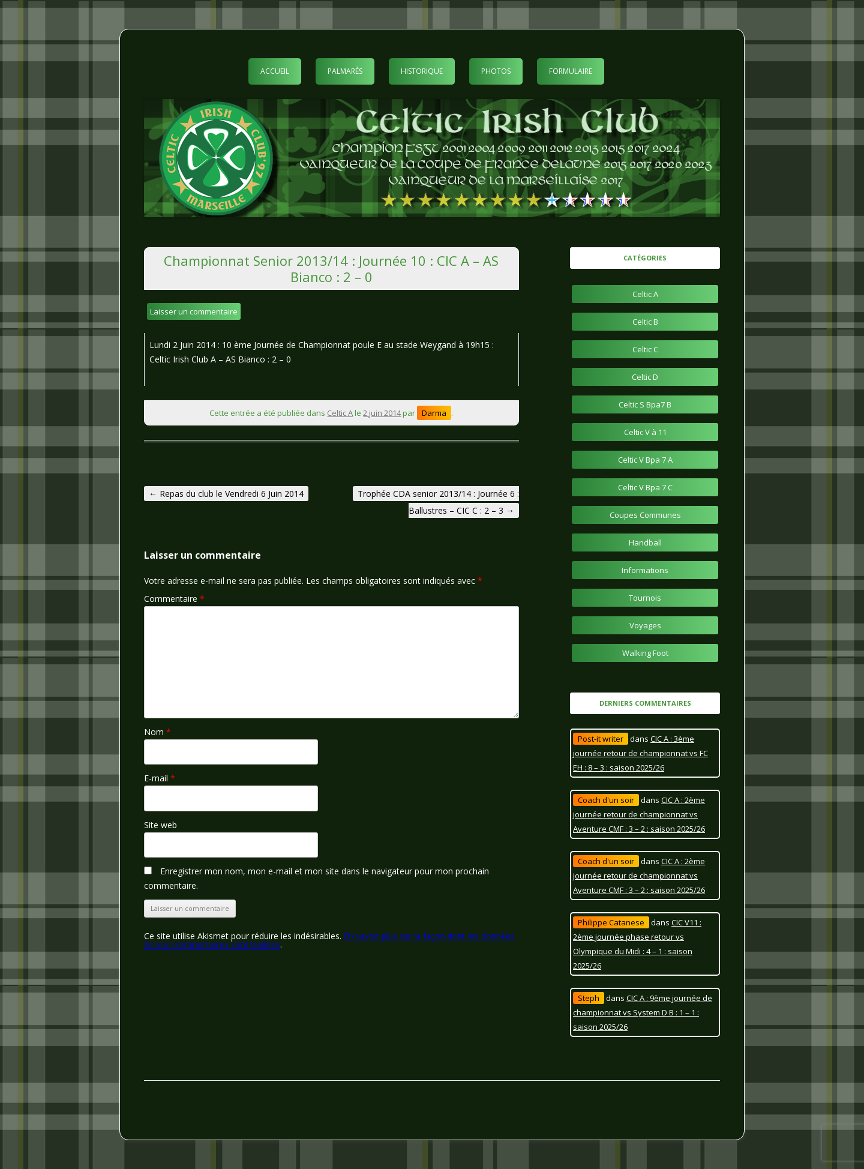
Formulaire (570, 71)
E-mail (159, 778)
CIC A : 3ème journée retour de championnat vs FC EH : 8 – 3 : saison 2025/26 (640, 753)
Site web (160, 825)
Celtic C (645, 349)
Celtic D (645, 376)
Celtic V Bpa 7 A (645, 459)
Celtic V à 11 (645, 432)
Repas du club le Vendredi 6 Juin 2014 (226, 493)
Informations (645, 570)
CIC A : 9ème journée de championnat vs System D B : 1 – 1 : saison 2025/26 (642, 1012)
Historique (422, 71)
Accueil (274, 71)
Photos (496, 71)
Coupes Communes (645, 514)
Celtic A (340, 412)
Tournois (645, 597)
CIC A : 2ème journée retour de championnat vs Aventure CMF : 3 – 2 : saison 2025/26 (639, 814)
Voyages (645, 625)
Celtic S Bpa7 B (645, 404)
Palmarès (345, 71)
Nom (157, 732)
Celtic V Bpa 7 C (645, 487)
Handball (645, 542)
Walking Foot (645, 653)
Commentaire (174, 598)
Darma (434, 412)
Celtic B (645, 321)
